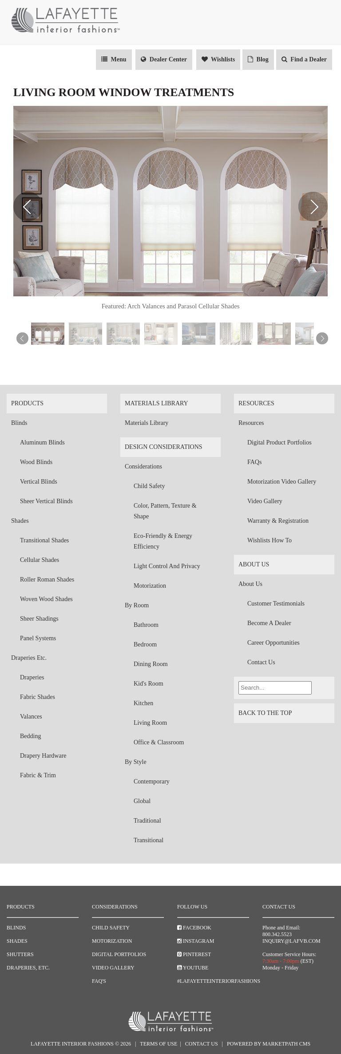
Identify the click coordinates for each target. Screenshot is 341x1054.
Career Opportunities (273, 642)
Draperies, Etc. (28, 968)
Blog (258, 59)
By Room (137, 605)
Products (27, 403)
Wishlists (218, 59)
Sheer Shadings (39, 618)
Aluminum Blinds (42, 442)
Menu (114, 59)
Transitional (148, 840)
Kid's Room (148, 683)
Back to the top (284, 715)
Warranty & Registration (278, 520)
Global (142, 801)
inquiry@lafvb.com (291, 941)
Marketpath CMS (286, 1044)
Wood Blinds (36, 462)
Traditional (147, 820)
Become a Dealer (269, 623)
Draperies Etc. (29, 657)
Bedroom (145, 644)
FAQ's (99, 981)
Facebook (194, 928)
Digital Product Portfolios (279, 442)
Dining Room (151, 664)
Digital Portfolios (119, 954)
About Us (253, 564)
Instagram (195, 941)
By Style (136, 762)
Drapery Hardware (43, 755)
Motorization (150, 585)
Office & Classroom (159, 742)
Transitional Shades (44, 540)
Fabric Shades (37, 697)
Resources (256, 403)
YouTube (192, 968)
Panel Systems (38, 638)
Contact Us (261, 662)
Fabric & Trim (38, 775)
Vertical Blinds (38, 481)
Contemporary (152, 781)
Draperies (32, 677)
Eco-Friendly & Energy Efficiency (163, 541)
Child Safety (149, 486)
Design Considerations (163, 447)
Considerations (143, 466)
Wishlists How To (269, 540)
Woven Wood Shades (46, 599)
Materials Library (156, 403)
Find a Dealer (304, 59)
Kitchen (143, 703)
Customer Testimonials (276, 603)
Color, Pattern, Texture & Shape (165, 511)
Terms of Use (158, 1044)
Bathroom (146, 625)
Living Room (150, 722)
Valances (31, 716)
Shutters (20, 954)
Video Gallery (264, 501)
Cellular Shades (39, 560)
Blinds (19, 423)
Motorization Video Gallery (281, 481)
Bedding (30, 736)
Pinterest (194, 954)
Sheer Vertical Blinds (46, 501)
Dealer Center (164, 59)
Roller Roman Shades (47, 579)
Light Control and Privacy (167, 566)
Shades (20, 520)
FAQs (254, 462)
